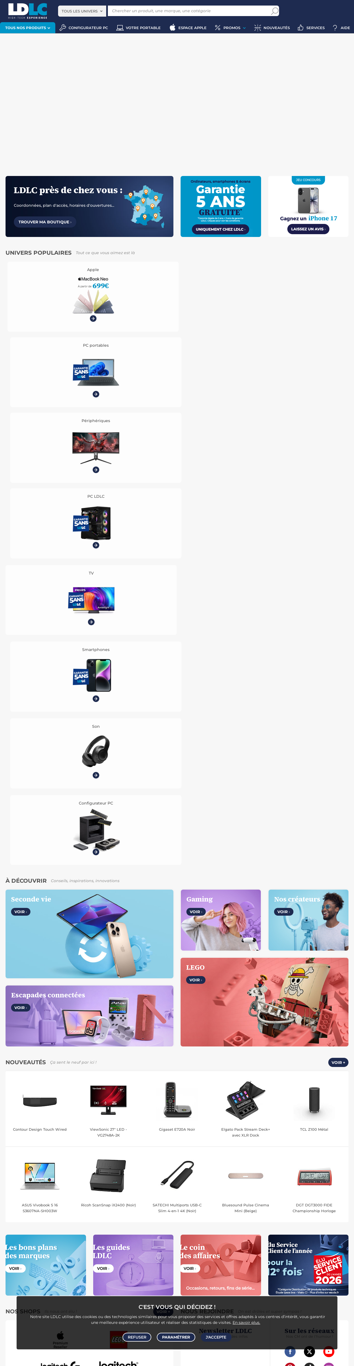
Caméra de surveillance (283, 1186)
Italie (207, 1092)
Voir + (338, 616)
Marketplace (106, 1013)
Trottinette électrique (322, 1186)
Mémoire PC (111, 1186)
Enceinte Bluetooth (20, 1221)
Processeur (153, 1186)
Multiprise (303, 1250)
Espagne (189, 1092)
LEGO (155, 1280)
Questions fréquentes (201, 1000)
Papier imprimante (313, 1221)
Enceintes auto (55, 1245)
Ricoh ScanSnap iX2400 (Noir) (108, 758)
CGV (12, 1007)
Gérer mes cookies (25, 1019)
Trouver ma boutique (45, 221)
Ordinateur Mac (17, 1198)
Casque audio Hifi (97, 1215)
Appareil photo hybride (57, 1227)
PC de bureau (38, 1186)
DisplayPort (248, 1245)
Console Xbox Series (26, 1280)
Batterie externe (98, 1256)
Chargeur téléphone (23, 1250)
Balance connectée (197, 1192)
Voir (20, 465)
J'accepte (215, 1336)
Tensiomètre (336, 1198)
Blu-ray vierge (282, 1221)
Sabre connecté (310, 1198)
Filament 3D (191, 1227)
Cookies (63, 1013)
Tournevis (251, 1250)
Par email (317, 1004)
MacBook (132, 1186)
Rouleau (233, 1250)
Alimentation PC (116, 1192)
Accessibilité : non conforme (121, 1019)
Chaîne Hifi (147, 1221)
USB (184, 1245)
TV (6, 1215)
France (103, 1092)
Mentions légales (24, 1026)
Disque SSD (35, 1192)
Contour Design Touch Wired (40, 683)
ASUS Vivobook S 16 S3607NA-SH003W (40, 761)
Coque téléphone (57, 1250)
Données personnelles (29, 1013)
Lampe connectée (249, 1198)
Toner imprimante (196, 1215)
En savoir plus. (246, 1320)
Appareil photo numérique (86, 1221)
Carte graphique (66, 1186)
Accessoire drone (230, 1192)
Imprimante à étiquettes (225, 1227)
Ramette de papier (263, 1227)
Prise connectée (280, 1198)
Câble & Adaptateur (130, 1256)
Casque (48, 1215)
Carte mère (13, 1192)
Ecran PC (90, 1186)
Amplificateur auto (35, 1256)
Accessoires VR (135, 1280)
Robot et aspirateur (244, 1186)
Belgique (122, 1092)
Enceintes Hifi (159, 1215)
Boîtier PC (90, 1192)
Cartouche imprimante (233, 1215)
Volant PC (12, 1274)
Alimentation (272, 1245)
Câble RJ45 (226, 1245)
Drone (220, 1186)
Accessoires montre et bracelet (310, 1192)
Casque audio (68, 1215)
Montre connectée (196, 1186)
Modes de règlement (200, 1013)
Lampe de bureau (225, 1221)
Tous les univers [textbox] (80, 11)
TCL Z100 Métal (314, 683)
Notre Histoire (21, 1000)
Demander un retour (200, 1026)
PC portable (14, 1186)
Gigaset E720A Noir (177, 683)
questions (315, 1354)
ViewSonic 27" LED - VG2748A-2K (108, 686)
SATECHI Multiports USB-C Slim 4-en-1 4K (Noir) (177, 761)
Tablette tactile (145, 1192)
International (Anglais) (237, 1092)
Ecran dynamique (130, 1215)
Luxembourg (147, 1092)
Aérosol (338, 1221)
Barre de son (50, 1221)
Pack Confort (216, 1019)
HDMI (196, 1245)
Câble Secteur (319, 1245)
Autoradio (107, 1245)
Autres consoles (61, 1274)
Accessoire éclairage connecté (206, 1198)
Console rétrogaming (101, 1280)
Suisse (170, 1092)
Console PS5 (34, 1274)
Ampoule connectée (265, 1192)
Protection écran (68, 1256)
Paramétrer (176, 1336)
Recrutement (107, 1007)
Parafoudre (295, 1245)
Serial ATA (214, 1250)
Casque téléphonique (92, 1250)
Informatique (192, 1268)
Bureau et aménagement (322, 1215)
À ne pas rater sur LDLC (55, 1358)
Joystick (73, 1280)
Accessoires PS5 (90, 1274)
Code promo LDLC (90, 1358)
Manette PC (117, 1274)
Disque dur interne (63, 1192)
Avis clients (30, 1007)
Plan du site (177, 1165)
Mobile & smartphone (22, 1245)
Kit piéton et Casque (130, 1250)
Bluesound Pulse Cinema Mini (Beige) (245, 761)
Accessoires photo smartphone (145, 1245)
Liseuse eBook (123, 1221)
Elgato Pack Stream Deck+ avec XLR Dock (245, 686)
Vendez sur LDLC (110, 1000)
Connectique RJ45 (277, 1250)
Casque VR (55, 1280)
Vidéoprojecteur (25, 1215)
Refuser (138, 1336)
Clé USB (291, 1215)
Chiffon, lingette (194, 1221)
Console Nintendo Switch (45, 1286)
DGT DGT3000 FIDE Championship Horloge (314, 761)
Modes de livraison (198, 1007)
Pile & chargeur (255, 1221)
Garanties (190, 1019)
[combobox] (82, 11)
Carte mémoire (83, 1245)
